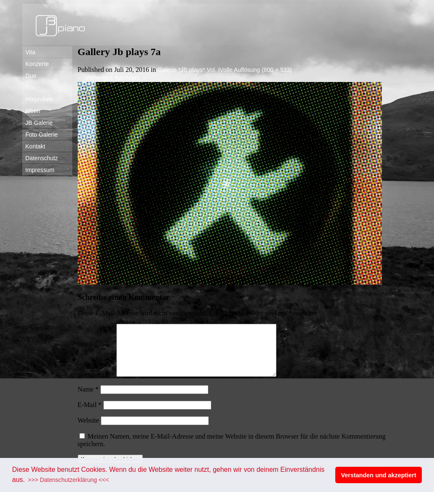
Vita (29, 52)
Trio (28, 87)
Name (88, 399)
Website (88, 430)
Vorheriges (95, 77)
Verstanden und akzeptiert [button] (378, 475)
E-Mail (90, 414)
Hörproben (37, 99)
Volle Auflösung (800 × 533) (256, 69)
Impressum (38, 170)
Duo (29, 75)
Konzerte (35, 64)
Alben (31, 111)
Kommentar (96, 384)
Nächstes (131, 77)
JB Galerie (37, 122)
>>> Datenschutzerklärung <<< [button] (68, 479)
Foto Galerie (40, 134)
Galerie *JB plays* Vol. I (189, 69)
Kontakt (33, 146)
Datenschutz (40, 158)
